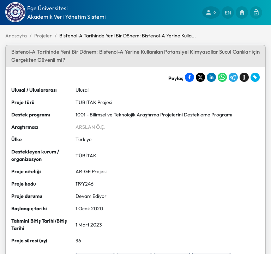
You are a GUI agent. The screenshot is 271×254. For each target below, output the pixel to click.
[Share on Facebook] (189, 77)
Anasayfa (16, 35)
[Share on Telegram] (233, 77)
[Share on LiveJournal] (255, 77)
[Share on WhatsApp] (222, 77)
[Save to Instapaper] (244, 77)
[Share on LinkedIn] (211, 77)
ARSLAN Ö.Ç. (91, 127)
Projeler (43, 35)
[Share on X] (200, 77)
